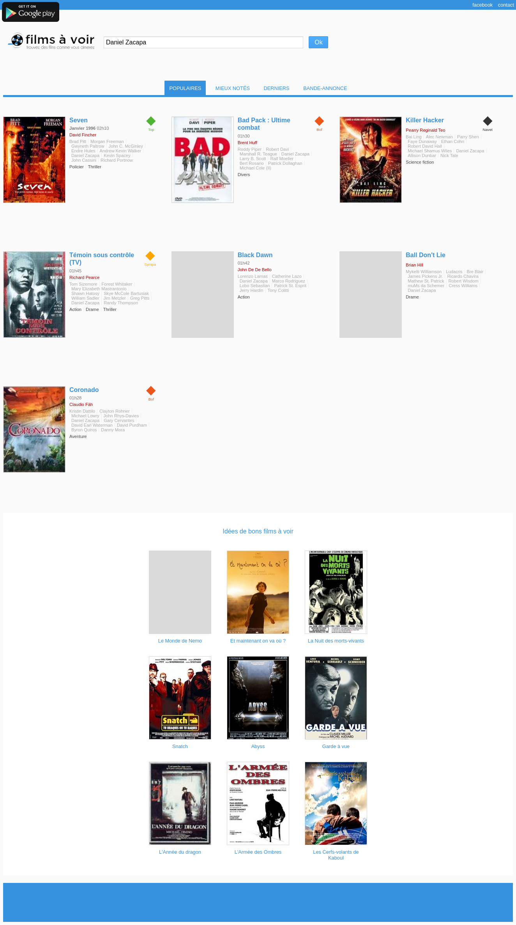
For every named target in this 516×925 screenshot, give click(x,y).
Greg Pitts (140, 298)
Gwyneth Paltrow (87, 146)
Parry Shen (468, 136)
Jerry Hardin (251, 290)
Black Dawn (255, 255)
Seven (78, 120)
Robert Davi (277, 149)
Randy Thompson (121, 302)
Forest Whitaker (117, 284)
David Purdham (132, 425)
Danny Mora (113, 429)
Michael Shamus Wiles (430, 150)
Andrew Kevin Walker (120, 150)
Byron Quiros (84, 429)
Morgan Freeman (107, 141)
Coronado (84, 390)
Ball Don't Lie (425, 255)
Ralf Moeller (281, 158)
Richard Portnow (117, 160)
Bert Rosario (252, 163)
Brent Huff (247, 142)
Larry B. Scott (253, 158)
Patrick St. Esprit (290, 285)
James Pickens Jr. (425, 276)
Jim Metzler (115, 298)
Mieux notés (233, 88)
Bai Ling (413, 136)
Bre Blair (475, 271)
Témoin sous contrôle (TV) (101, 259)
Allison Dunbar (422, 155)
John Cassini (83, 160)
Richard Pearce (84, 277)
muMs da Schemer (426, 285)
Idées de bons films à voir (258, 531)
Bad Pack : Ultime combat (264, 124)
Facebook (482, 5)
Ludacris (454, 271)
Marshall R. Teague (258, 154)
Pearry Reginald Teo (425, 130)
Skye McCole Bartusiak (126, 293)
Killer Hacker (425, 120)
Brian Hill (414, 265)
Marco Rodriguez (288, 281)
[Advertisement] (258, 902)
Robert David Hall (425, 146)
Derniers (277, 88)
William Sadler (85, 298)
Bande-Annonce (325, 88)
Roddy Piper (250, 149)
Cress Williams (463, 285)
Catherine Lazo (287, 276)
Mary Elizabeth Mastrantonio (99, 288)
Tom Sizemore (83, 284)
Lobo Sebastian (255, 285)
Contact (506, 5)
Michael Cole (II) (255, 168)
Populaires (185, 88)
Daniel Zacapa (85, 155)
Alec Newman (439, 136)
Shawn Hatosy (85, 293)
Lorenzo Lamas (253, 276)
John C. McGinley (126, 146)
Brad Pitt (77, 141)
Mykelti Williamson (424, 271)
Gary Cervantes (119, 420)
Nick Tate (449, 155)
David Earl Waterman (92, 425)
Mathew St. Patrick (426, 281)
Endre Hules (83, 150)
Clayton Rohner (114, 411)
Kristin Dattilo (82, 411)
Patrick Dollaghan (285, 163)
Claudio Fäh (81, 404)
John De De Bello (255, 269)
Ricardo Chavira (462, 276)
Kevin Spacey (117, 155)
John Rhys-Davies (121, 415)
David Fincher (82, 134)
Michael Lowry (85, 415)
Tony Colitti (278, 290)
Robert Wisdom (464, 281)
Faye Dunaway (422, 141)
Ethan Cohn (452, 141)
